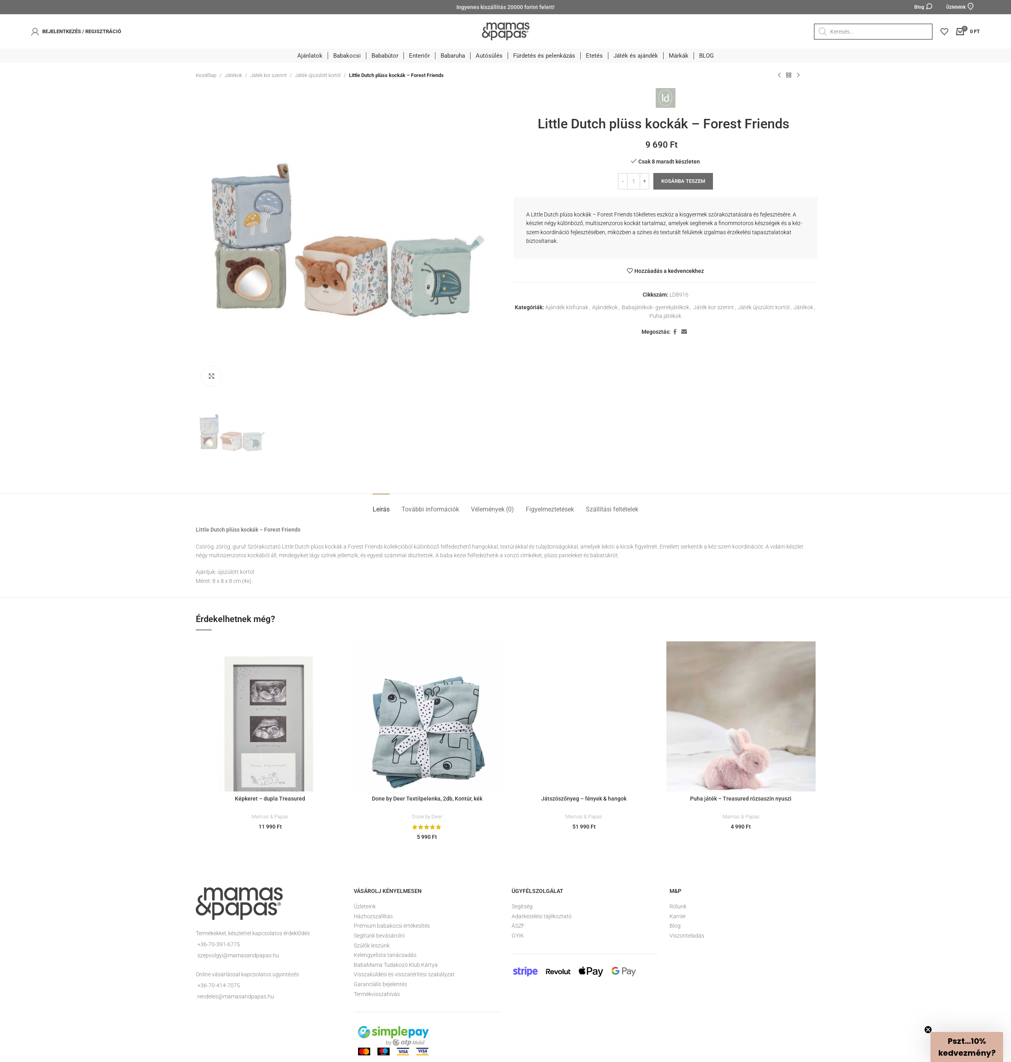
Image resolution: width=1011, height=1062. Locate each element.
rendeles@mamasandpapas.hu (235, 996)
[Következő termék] (798, 75)
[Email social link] (684, 332)
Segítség (522, 906)
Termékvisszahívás (377, 994)
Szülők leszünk (372, 945)
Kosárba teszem (683, 181)
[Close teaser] (928, 1030)
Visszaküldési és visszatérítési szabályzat (404, 974)
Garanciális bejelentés (380, 984)
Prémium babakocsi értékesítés (392, 926)
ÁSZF (518, 926)
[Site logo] (505, 31)
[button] (966, 1047)
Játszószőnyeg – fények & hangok (583, 798)
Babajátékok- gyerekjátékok (655, 307)
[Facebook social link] (675, 332)
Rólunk (678, 906)
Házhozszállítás (373, 916)
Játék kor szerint (268, 75)
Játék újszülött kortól (318, 75)
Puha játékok (665, 316)
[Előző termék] (779, 75)
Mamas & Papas (270, 817)
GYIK (518, 935)
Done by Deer (427, 817)
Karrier (678, 916)
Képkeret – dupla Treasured (270, 798)
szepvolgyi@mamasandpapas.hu (238, 955)
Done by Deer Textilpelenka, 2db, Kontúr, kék (427, 798)
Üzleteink (365, 906)
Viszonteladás (687, 935)
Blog (675, 926)
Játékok (233, 75)
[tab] (381, 505)
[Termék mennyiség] (634, 181)
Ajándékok (605, 307)
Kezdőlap (206, 75)
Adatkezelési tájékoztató (542, 916)
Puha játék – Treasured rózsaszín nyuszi (741, 798)
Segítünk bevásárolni (379, 935)
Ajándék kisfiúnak (566, 307)
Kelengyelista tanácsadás (385, 955)
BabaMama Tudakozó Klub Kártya (396, 965)
